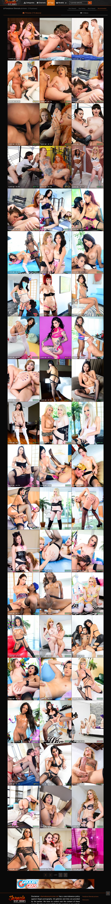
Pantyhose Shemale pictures (90, 896)
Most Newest (72, 8)
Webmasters (85, 900)
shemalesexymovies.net (49, 896)
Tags (51, 3)
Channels (41, 3)
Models (60, 3)
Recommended (102, 8)
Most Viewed (91, 8)
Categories (29, 3)
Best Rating (82, 8)
